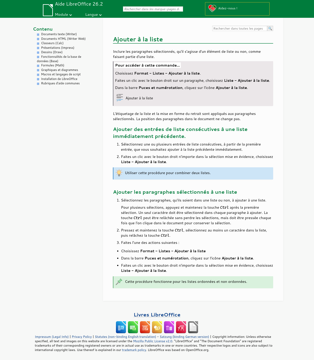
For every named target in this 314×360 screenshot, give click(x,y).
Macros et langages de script (61, 74)
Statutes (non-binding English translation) (125, 336)
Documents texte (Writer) (59, 34)
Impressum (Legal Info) (52, 336)
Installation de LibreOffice (59, 79)
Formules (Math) (52, 65)
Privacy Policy (82, 336)
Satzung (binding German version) (184, 336)
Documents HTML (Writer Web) (63, 39)
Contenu (43, 29)
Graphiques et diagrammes (59, 70)
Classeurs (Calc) (52, 43)
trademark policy (134, 350)
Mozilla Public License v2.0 (152, 341)
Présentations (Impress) (57, 48)
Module (61, 14)
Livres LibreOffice (157, 314)
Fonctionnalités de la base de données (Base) (59, 59)
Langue (91, 14)
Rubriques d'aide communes (60, 83)
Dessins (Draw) (51, 52)
